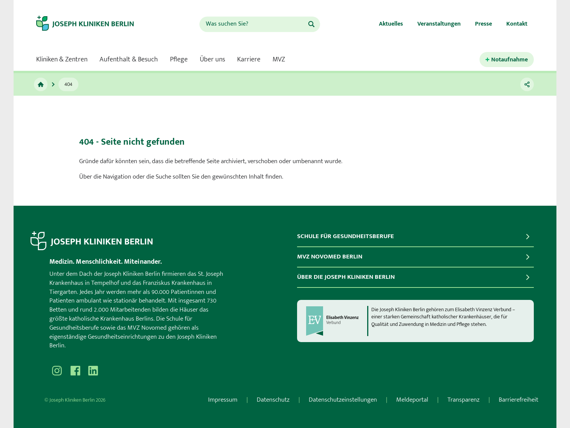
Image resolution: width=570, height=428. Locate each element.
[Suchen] (311, 24)
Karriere (248, 59)
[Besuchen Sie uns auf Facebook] (75, 370)
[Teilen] (527, 84)
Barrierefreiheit (518, 399)
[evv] (336, 321)
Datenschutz (273, 399)
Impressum (223, 399)
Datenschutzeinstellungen (343, 399)
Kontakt (516, 24)
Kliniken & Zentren (61, 59)
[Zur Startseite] (40, 84)
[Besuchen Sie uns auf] (93, 370)
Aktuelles (391, 24)
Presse (483, 24)
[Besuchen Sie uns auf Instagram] (56, 370)
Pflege (179, 59)
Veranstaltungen (439, 24)
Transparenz (463, 399)
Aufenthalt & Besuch (129, 59)
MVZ (279, 59)
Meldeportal (412, 399)
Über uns (212, 59)
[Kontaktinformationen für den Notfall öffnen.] (507, 59)
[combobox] (253, 24)
